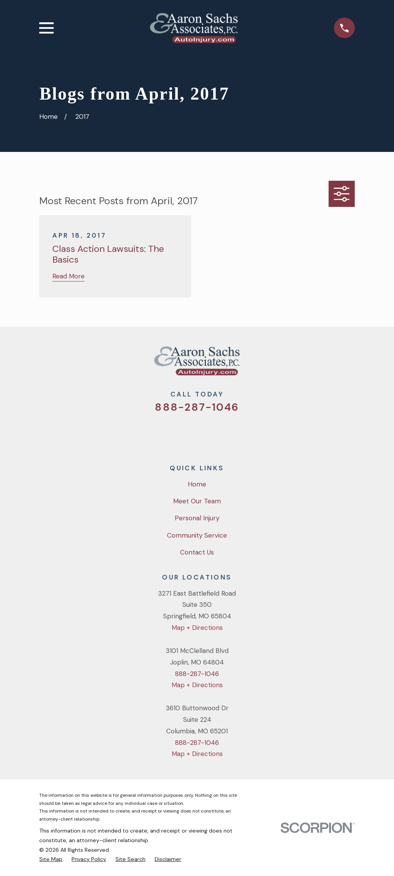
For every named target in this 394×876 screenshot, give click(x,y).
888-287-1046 (197, 407)
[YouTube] (207, 433)
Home (197, 484)
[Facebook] (186, 433)
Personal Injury (197, 518)
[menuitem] (50, 859)
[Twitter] (165, 433)
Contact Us (197, 552)
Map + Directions (197, 627)
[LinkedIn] (228, 433)
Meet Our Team (197, 501)
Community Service (197, 535)
